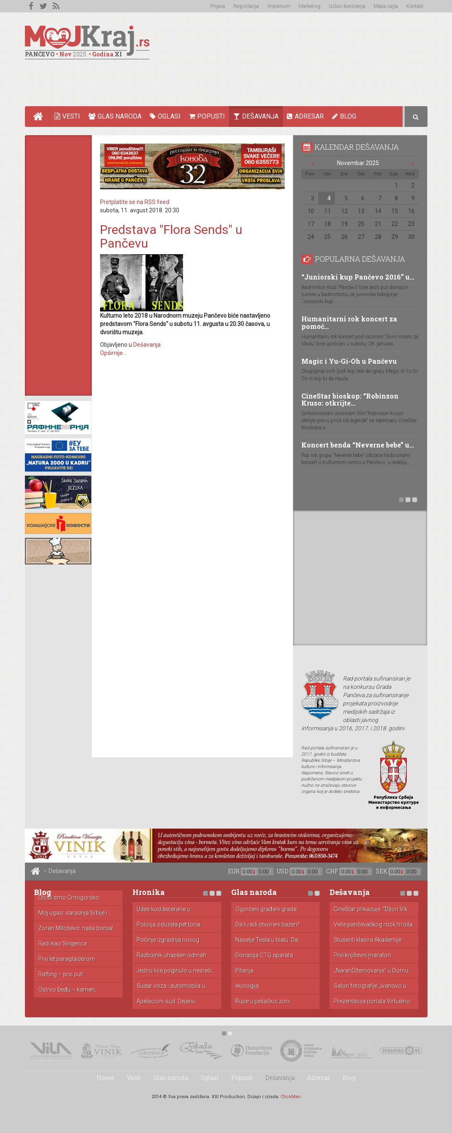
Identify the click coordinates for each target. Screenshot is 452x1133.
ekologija (247, 986)
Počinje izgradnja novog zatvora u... (168, 940)
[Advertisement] (276, 77)
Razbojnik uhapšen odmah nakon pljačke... (171, 955)
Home (41, 116)
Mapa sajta (386, 6)
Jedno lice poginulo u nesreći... (176, 971)
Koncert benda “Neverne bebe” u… (357, 444)
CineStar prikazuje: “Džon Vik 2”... (371, 909)
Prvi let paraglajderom (66, 959)
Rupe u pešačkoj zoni (262, 1001)
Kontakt (414, 6)
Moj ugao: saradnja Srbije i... (74, 913)
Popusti (207, 116)
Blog (344, 116)
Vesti (67, 116)
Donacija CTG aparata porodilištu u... (264, 955)
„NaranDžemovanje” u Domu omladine (371, 971)
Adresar (305, 116)
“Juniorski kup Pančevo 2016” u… (357, 276)
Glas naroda (115, 116)
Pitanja (244, 971)
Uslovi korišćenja (347, 6)
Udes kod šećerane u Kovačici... (163, 909)
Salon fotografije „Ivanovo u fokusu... (370, 986)
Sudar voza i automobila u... (173, 986)
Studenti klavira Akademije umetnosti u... (367, 940)
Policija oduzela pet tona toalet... (168, 924)
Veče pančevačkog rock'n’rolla (373, 924)
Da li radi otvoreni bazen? (267, 924)
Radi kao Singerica (62, 944)
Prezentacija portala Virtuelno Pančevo (372, 1001)
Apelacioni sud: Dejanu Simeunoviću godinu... (166, 1001)
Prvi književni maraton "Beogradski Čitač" (362, 955)
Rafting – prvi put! (60, 974)
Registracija (246, 6)
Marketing (309, 6)
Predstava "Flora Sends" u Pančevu (171, 236)
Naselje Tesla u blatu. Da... (268, 940)
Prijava (217, 6)
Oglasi (165, 116)
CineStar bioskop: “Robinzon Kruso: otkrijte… (349, 399)
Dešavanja (256, 116)
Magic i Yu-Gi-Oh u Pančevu (349, 361)
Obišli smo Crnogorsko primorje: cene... (68, 898)
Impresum (278, 6)
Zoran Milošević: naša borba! (75, 928)
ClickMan (291, 1096)
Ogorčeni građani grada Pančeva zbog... (266, 909)
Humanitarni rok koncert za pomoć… (349, 322)
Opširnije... (113, 353)
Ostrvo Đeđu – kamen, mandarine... (67, 990)
